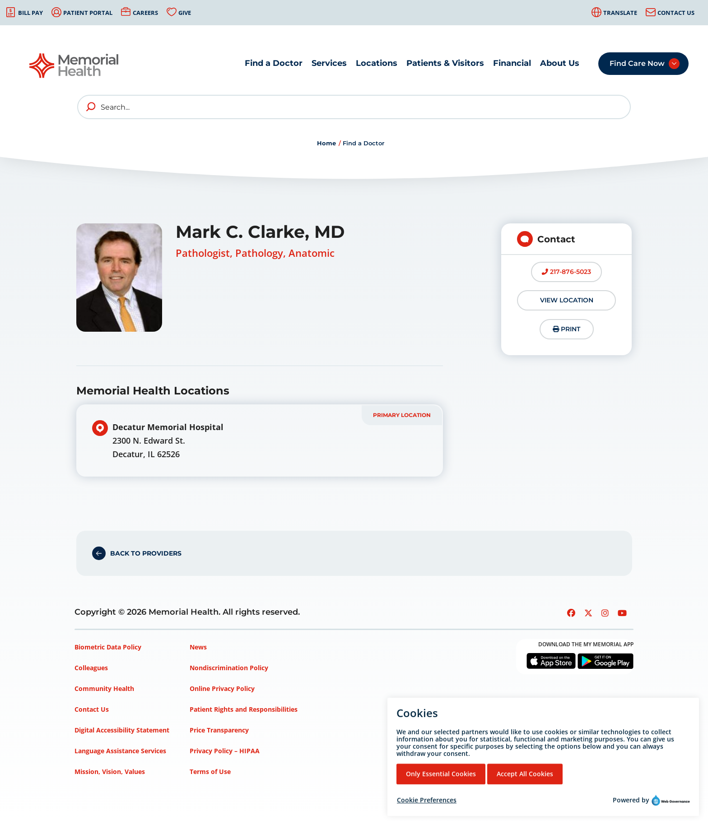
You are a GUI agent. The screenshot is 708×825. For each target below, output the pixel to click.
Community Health (104, 688)
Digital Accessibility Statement (122, 730)
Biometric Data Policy (108, 647)
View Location (566, 300)
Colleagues (91, 667)
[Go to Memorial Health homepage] (74, 65)
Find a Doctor (274, 63)
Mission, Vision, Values (110, 771)
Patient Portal (87, 13)
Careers (145, 13)
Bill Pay (30, 13)
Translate (620, 13)
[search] (91, 107)
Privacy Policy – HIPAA (225, 750)
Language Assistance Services (120, 750)
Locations (376, 63)
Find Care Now (637, 63)
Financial (512, 63)
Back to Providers (146, 553)
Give (184, 13)
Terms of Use (210, 771)
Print (566, 329)
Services (329, 63)
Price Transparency (219, 730)
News (198, 647)
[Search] (354, 107)
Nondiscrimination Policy (229, 667)
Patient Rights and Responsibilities (244, 709)
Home (326, 143)
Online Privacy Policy (222, 688)
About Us (559, 63)
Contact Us (675, 13)
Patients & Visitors (445, 63)
